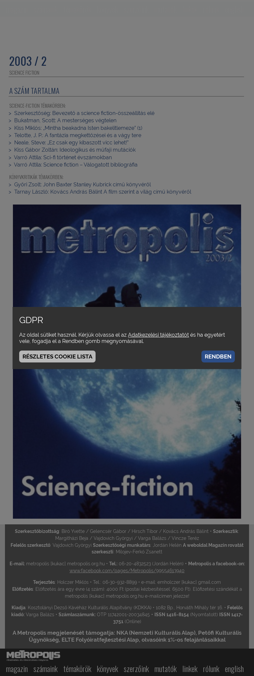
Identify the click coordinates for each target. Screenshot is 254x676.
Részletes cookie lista (57, 356)
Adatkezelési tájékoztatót (158, 335)
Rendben (218, 356)
